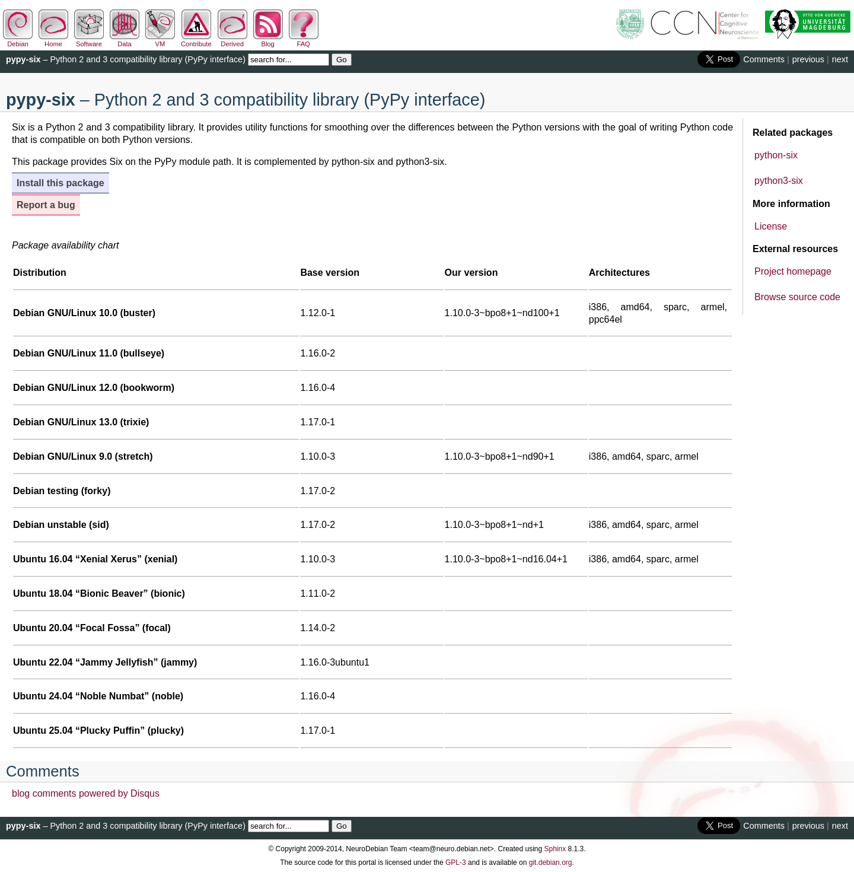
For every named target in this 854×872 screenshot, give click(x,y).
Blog (268, 40)
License (770, 226)
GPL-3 (455, 862)
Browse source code (797, 297)
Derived (232, 40)
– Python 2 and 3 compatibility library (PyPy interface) (126, 59)
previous (808, 59)
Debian (18, 40)
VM (160, 40)
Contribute (196, 40)
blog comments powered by (86, 793)
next (840, 59)
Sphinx (555, 849)
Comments (764, 59)
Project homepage (792, 271)
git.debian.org (550, 862)
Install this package (60, 183)
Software (89, 40)
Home (53, 40)
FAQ (303, 40)
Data (124, 40)
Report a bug (46, 205)
